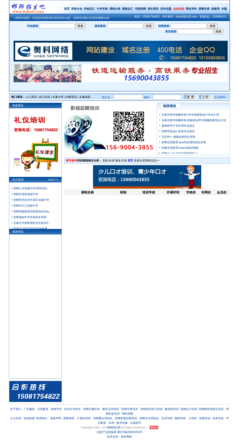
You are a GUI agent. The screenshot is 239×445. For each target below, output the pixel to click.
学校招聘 (140, 8)
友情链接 (29, 418)
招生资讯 (153, 8)
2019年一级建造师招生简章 (178, 136)
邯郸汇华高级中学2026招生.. (31, 188)
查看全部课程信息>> (146, 160)
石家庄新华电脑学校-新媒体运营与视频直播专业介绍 (194, 120)
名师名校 (218, 418)
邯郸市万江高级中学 (25, 205)
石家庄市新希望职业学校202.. (31, 223)
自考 (111, 423)
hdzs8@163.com (186, 16)
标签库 (215, 8)
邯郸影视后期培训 (126, 418)
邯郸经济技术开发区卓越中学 (31, 200)
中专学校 (102, 8)
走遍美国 (84, 97)
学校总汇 (89, 8)
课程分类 (114, 8)
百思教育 (42, 409)
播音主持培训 (110, 409)
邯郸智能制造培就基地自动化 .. (32, 211)
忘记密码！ (221, 97)
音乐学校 (166, 418)
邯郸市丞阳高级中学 (25, 194)
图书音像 (122, 423)
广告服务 (29, 409)
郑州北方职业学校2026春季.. (31, 228)
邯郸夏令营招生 (103, 418)
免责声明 (55, 418)
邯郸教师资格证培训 (211, 409)
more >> (53, 179)
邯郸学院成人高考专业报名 (178, 131)
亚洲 (124, 160)
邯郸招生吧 (113, 427)
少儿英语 (31, 97)
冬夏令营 (58, 97)
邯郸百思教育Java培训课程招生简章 (184, 142)
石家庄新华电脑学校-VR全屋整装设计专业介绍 (190, 114)
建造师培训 (172, 409)
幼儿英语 (44, 97)
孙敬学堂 (56, 409)
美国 (105, 160)
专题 (224, 8)
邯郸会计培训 (189, 409)
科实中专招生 (72, 409)
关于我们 (15, 409)
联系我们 (41, 418)
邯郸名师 (204, 8)
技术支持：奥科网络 (119, 436)
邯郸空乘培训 (129, 409)
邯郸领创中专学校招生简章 (30, 217)
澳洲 (118, 160)
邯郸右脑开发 (91, 409)
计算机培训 (84, 418)
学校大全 (76, 8)
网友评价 (191, 8)
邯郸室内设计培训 (151, 409)
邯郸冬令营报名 (149, 418)
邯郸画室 (68, 418)
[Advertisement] (147, 211)
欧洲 (111, 160)
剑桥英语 (71, 97)
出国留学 (135, 423)
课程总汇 (127, 8)
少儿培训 (15, 418)
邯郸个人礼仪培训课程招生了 (180, 153)
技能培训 (204, 418)
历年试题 (165, 8)
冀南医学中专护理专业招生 (178, 125)
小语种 (192, 418)
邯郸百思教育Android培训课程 (180, 147)
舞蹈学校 (180, 418)
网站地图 (127, 413)
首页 (67, 8)
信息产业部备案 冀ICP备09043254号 (119, 432)
